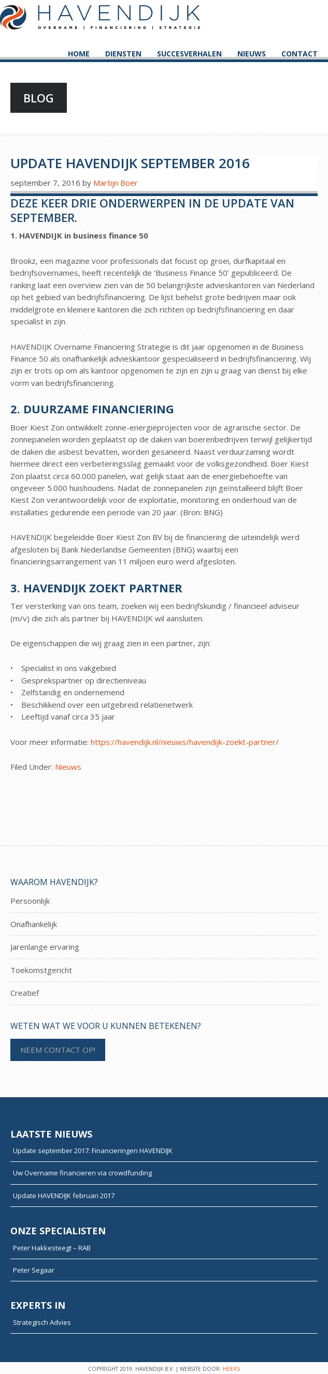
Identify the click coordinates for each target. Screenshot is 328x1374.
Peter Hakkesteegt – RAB (52, 1247)
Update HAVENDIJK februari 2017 (64, 1195)
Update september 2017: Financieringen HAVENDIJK (93, 1150)
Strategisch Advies (42, 1322)
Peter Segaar (33, 1270)
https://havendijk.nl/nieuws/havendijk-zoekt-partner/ (185, 742)
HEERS (231, 1368)
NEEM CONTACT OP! (57, 1049)
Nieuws (68, 766)
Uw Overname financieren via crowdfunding (84, 1172)
